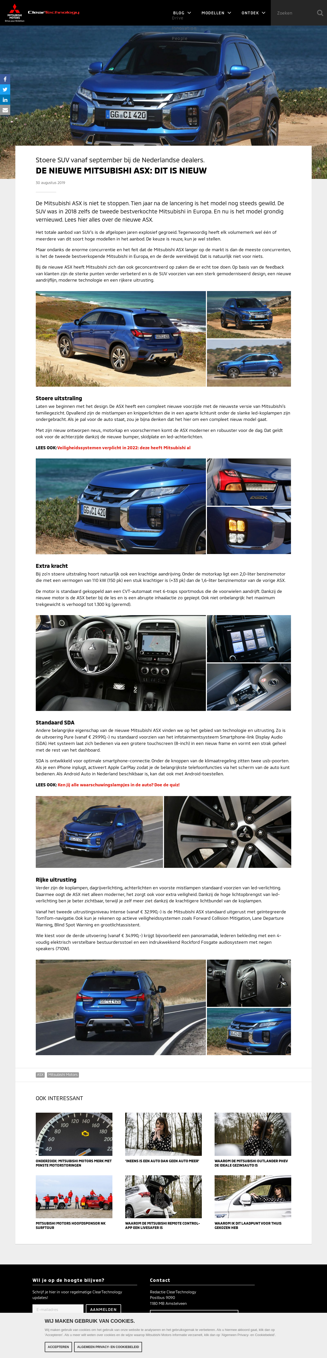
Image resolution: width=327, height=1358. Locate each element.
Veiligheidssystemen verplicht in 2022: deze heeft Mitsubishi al (124, 447)
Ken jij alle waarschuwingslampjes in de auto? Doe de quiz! (119, 784)
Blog (182, 13)
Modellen (216, 13)
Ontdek (254, 13)
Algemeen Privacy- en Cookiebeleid (108, 1347)
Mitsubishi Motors (63, 1074)
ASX (40, 1074)
